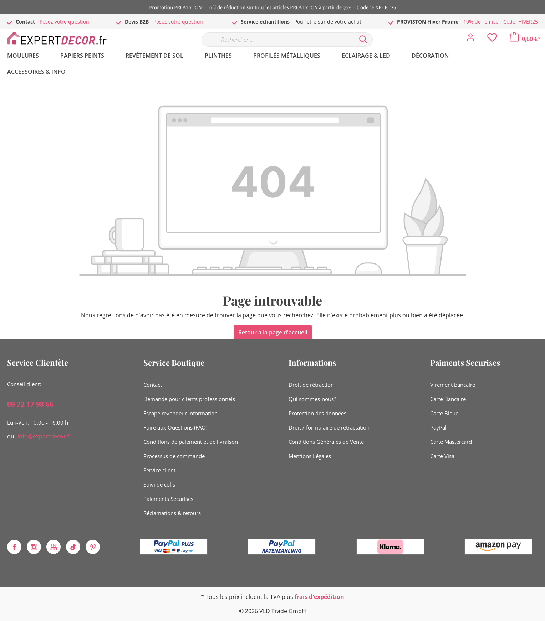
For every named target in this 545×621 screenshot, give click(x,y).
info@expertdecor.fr (44, 436)
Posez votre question (64, 21)
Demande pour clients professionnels (189, 398)
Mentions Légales (310, 456)
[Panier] (525, 38)
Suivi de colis (159, 484)
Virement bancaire (452, 384)
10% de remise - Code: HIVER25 (500, 21)
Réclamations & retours (172, 513)
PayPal (438, 427)
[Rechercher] (363, 39)
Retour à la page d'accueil (272, 332)
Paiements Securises (168, 498)
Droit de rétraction (311, 384)
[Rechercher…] (278, 39)
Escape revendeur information (180, 413)
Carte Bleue (444, 413)
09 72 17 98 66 (30, 404)
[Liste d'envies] (492, 39)
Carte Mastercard (451, 441)
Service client (159, 470)
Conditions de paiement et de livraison (190, 441)
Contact (152, 384)
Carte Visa (442, 456)
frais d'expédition (319, 597)
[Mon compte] (470, 39)
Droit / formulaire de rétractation (329, 427)
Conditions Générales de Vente (326, 441)
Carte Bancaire (448, 398)
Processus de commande (174, 456)
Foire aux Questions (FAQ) (175, 427)
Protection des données (317, 413)
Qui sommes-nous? (312, 398)
